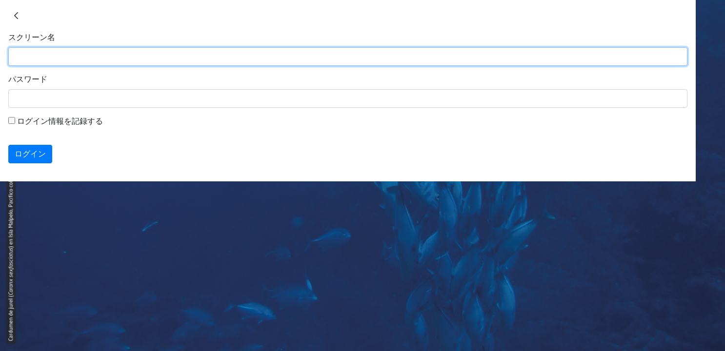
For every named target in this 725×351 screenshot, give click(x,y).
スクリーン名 (31, 37)
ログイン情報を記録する (55, 121)
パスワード (27, 79)
